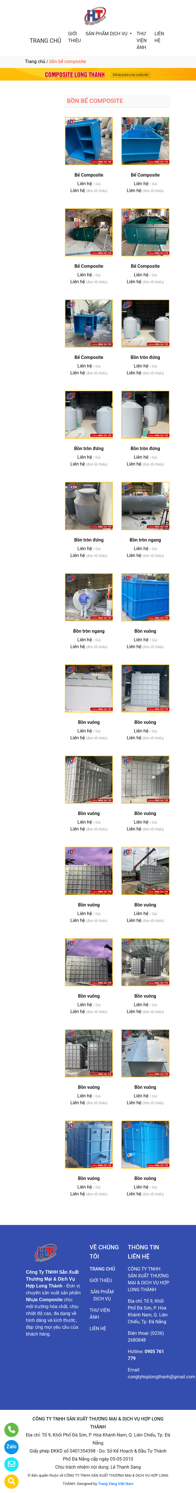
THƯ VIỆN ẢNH (141, 40)
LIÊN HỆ (159, 37)
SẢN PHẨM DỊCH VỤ (107, 33)
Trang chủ (35, 61)
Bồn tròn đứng (145, 357)
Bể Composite (88, 175)
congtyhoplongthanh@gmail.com (161, 1376)
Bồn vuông (145, 631)
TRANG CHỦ (45, 40)
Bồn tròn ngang (145, 540)
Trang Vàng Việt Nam (115, 1484)
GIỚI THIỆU (74, 37)
